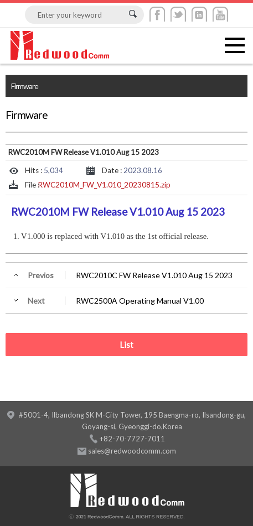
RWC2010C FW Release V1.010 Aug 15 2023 (154, 275)
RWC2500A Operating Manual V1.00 (140, 300)
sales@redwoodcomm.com (132, 450)
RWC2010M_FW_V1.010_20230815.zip (104, 184)
